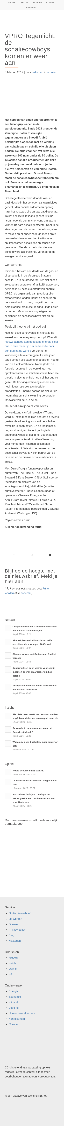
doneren (26, 593)
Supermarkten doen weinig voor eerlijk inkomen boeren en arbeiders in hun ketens (33, 672)
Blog (11, 935)
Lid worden (15, 918)
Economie (15, 996)
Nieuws (13, 957)
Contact (50, 2)
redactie (37, 72)
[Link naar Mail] (50, 555)
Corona (13, 1024)
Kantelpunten (17, 1018)
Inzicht (13, 963)
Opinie (13, 968)
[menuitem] (11, 2)
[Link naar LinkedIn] (32, 555)
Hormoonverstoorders (22, 1013)
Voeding (14, 1007)
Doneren (14, 924)
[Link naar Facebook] (14, 555)
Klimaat (13, 1002)
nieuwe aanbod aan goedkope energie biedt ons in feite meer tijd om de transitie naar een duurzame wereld (31, 346)
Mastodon (15, 940)
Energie (13, 991)
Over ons (24, 2)
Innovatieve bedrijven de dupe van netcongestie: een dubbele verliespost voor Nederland (33, 798)
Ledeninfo (31, 7)
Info (11, 974)
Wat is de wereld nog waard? (28, 770)
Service (12, 2)
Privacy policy (17, 929)
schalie (51, 72)
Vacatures (37, 2)
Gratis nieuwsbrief (20, 913)
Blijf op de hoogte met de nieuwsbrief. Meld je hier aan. (31, 576)
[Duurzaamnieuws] (26, 17)
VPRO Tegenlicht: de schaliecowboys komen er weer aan (30, 49)
